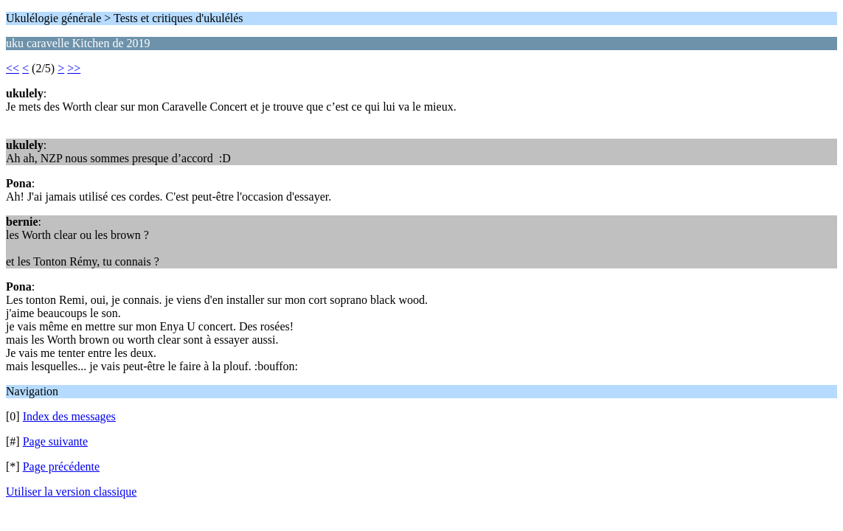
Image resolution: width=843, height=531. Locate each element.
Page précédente (61, 466)
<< (12, 68)
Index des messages (69, 416)
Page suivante (55, 441)
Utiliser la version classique (71, 491)
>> (73, 68)
